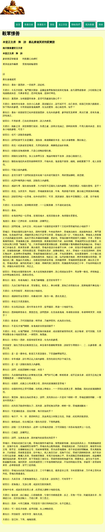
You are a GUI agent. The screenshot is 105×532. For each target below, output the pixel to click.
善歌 (52, 24)
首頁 (18, 24)
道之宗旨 (63, 24)
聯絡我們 (75, 24)
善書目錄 (28, 24)
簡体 (101, 24)
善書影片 (41, 24)
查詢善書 (89, 24)
